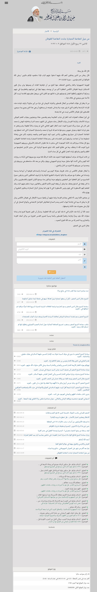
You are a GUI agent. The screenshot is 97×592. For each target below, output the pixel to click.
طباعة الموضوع (19, 51)
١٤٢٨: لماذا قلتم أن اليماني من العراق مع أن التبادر (61, 521)
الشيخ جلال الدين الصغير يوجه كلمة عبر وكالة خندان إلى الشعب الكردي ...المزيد (59, 378)
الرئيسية (53, 31)
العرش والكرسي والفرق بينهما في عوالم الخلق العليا (69, 444)
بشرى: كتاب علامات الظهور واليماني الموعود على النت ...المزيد (65, 394)
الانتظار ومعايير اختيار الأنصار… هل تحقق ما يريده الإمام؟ (66, 417)
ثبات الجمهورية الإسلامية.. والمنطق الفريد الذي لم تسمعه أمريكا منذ (54, 509)
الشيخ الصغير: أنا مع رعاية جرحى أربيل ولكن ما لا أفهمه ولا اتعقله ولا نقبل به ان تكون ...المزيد (55, 383)
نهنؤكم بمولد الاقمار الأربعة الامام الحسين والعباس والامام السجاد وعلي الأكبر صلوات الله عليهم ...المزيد (52, 365)
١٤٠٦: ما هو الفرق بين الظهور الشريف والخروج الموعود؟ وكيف (56, 515)
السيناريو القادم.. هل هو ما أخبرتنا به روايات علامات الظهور (57, 485)
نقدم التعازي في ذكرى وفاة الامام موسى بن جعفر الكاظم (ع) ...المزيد (63, 361)
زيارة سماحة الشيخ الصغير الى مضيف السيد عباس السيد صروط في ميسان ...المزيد (58, 369)
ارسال (48, 272)
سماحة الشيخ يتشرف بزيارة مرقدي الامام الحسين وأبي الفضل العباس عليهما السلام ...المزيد (55, 374)
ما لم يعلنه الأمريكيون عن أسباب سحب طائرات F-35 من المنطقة (65, 421)
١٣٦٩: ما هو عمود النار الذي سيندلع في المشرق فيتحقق (59, 466)
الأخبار (44, 31)
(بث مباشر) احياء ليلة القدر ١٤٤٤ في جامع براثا (69, 291)
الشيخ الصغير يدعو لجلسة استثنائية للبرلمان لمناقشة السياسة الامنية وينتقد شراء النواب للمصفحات (52, 316)
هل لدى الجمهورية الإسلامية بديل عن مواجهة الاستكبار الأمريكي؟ (55, 497)
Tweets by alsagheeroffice (78, 345)
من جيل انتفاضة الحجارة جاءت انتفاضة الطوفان (64, 39)
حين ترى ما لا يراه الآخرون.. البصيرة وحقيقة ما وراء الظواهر (66, 426)
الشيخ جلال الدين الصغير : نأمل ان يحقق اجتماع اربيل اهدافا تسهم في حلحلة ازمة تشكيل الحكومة (52, 298)
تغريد (76, 62)
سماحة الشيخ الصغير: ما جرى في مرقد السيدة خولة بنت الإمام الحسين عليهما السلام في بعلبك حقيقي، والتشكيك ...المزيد (52, 355)
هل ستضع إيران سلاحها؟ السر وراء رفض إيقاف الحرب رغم (57, 479)
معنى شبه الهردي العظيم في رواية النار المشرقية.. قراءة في (57, 503)
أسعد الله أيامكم (81, 439)
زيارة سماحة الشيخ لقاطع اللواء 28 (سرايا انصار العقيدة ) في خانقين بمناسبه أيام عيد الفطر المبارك (53, 435)
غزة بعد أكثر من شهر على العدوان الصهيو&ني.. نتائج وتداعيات (65, 448)
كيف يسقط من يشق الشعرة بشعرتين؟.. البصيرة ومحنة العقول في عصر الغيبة (60, 430)
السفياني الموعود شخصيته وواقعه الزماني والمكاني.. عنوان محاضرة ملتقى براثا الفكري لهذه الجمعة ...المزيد (50, 398)
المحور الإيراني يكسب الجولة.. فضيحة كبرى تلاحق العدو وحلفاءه (64, 413)
